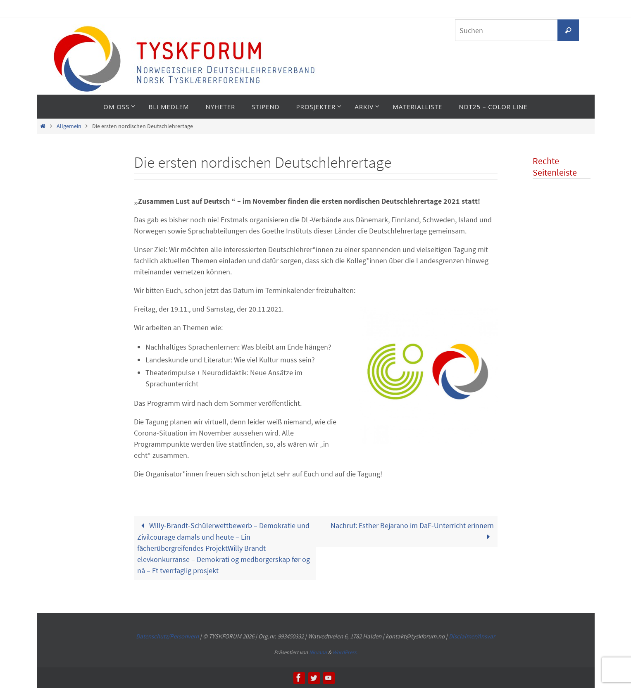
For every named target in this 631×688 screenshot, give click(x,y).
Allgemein (69, 126)
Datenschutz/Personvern (167, 636)
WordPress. (345, 652)
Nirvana (318, 652)
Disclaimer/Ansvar (472, 636)
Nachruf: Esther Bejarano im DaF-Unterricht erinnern (412, 531)
